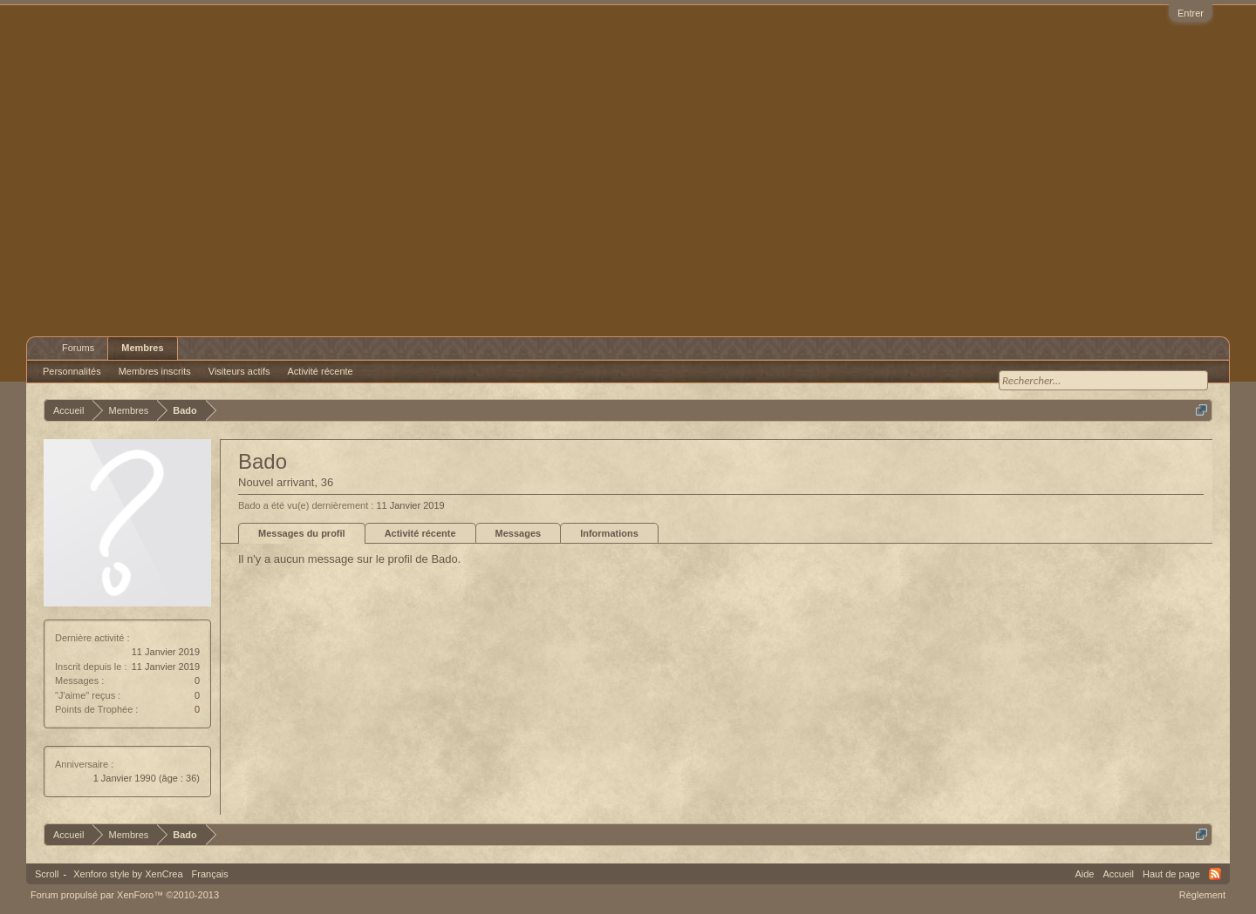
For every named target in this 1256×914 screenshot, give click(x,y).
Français (210, 874)
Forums (78, 347)
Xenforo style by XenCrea (127, 874)
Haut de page (1171, 874)
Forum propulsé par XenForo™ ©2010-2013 (125, 895)
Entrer (1191, 13)
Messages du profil (301, 533)
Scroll (47, 874)
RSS (1215, 874)
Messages (518, 533)
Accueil (1117, 874)
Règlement (1202, 895)
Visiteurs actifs (239, 371)
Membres (142, 347)
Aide (1084, 874)
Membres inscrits (155, 371)
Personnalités (72, 371)
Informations (609, 533)
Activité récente (420, 533)
